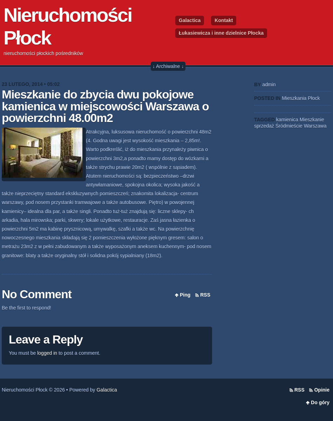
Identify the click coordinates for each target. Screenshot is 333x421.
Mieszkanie (312, 119)
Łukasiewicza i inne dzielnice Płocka (221, 33)
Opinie (321, 390)
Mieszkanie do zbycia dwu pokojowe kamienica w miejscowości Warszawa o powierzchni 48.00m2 (105, 106)
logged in (47, 353)
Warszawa (315, 126)
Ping (185, 295)
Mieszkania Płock (301, 98)
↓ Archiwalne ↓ (168, 66)
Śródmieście (289, 126)
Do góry (320, 402)
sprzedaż (264, 126)
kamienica (287, 119)
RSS (205, 295)
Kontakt (224, 20)
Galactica (190, 20)
